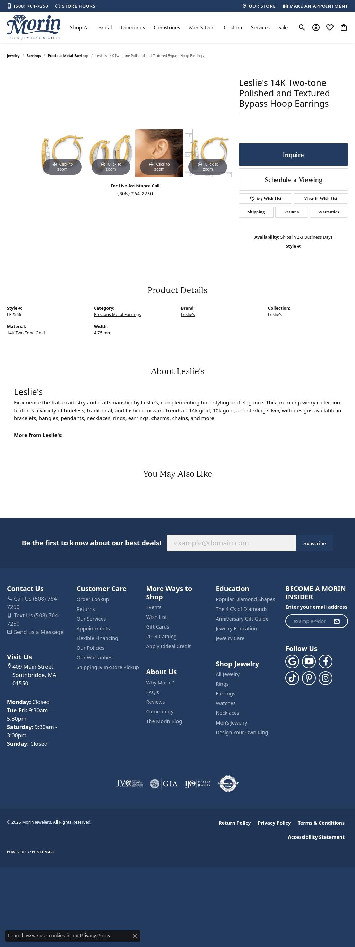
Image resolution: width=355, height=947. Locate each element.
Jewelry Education (236, 628)
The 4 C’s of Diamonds (241, 609)
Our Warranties (94, 657)
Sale (283, 27)
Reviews (155, 702)
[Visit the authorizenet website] (228, 783)
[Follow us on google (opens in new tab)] (292, 661)
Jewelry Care (230, 638)
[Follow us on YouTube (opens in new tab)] (309, 661)
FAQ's (152, 692)
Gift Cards (158, 626)
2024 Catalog (161, 636)
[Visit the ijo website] (198, 783)
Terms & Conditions (321, 822)
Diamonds (133, 27)
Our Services (91, 618)
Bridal (105, 27)
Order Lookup (93, 599)
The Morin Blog (164, 721)
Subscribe (314, 543)
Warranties (328, 212)
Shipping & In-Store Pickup (108, 667)
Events (154, 607)
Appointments (93, 628)
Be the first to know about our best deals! (91, 543)
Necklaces (227, 713)
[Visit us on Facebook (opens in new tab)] (325, 661)
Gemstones (167, 27)
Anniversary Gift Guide (242, 618)
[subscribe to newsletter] (336, 621)
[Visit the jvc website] (129, 783)
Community (160, 711)
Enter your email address (316, 607)
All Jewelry (228, 674)
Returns (291, 212)
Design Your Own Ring (242, 732)
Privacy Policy (274, 822)
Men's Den (202, 27)
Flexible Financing (97, 638)
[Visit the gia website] (164, 783)
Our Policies (90, 648)
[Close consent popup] (135, 936)
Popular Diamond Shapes (245, 599)
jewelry (13, 55)
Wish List (156, 617)
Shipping (256, 212)
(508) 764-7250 (135, 193)
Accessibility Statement (316, 837)
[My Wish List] (330, 27)
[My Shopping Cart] (343, 27)
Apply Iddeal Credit (168, 646)
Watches (225, 703)
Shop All (79, 27)
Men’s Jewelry (231, 722)
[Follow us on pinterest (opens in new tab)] (309, 678)
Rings (222, 684)
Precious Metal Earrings (68, 55)
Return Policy (235, 822)
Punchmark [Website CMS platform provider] (43, 852)
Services (260, 27)
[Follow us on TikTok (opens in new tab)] (292, 678)
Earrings (34, 55)
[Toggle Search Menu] (302, 27)
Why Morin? (160, 682)
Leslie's (188, 314)
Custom (233, 27)
